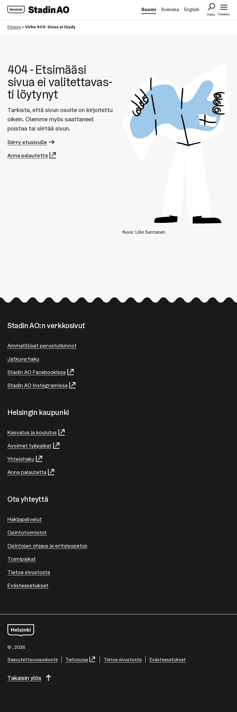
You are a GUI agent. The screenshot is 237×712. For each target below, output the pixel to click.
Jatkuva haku (23, 358)
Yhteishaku (25, 459)
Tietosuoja (80, 659)
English (191, 9)
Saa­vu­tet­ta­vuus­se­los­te (32, 659)
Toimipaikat (21, 558)
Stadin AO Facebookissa (41, 372)
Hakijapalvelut (24, 519)
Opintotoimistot (27, 532)
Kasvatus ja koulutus (36, 432)
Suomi (148, 9)
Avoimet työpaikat (33, 445)
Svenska (170, 9)
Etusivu (14, 27)
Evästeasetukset (27, 585)
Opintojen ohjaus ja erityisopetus (47, 545)
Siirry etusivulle (31, 142)
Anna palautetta (32, 155)
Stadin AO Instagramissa (42, 385)
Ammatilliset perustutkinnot (42, 345)
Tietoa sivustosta (28, 572)
